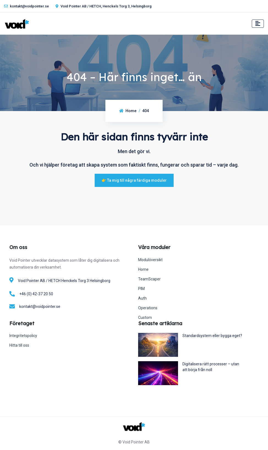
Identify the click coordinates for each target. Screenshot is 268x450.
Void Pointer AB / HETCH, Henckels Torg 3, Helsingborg (104, 6)
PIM (141, 288)
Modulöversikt (150, 260)
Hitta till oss (19, 345)
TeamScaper (149, 279)
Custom (145, 317)
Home (127, 111)
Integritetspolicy (23, 335)
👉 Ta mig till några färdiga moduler (134, 180)
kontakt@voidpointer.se (26, 6)
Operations (147, 308)
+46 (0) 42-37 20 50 (36, 294)
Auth (142, 298)
